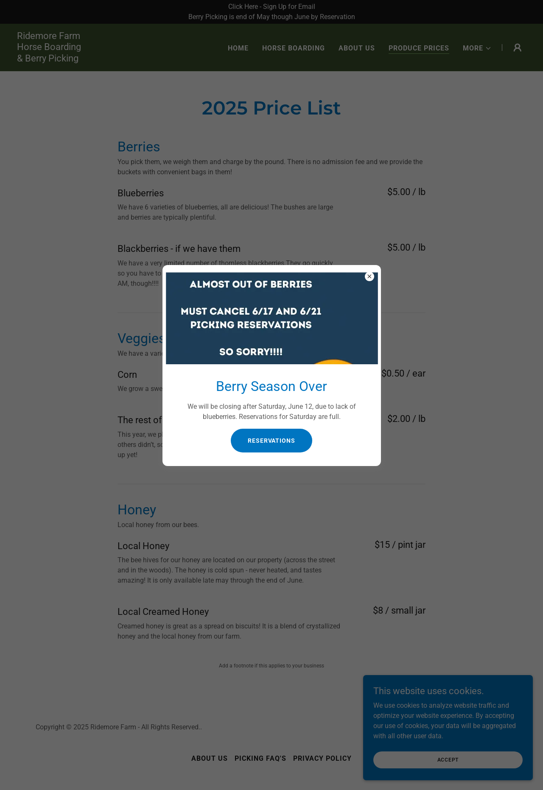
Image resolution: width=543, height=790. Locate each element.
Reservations (271, 440)
